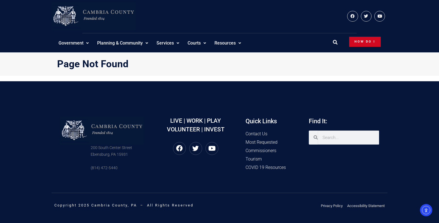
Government (74, 43)
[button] (335, 42)
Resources (227, 43)
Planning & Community (122, 43)
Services (168, 43)
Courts (197, 43)
